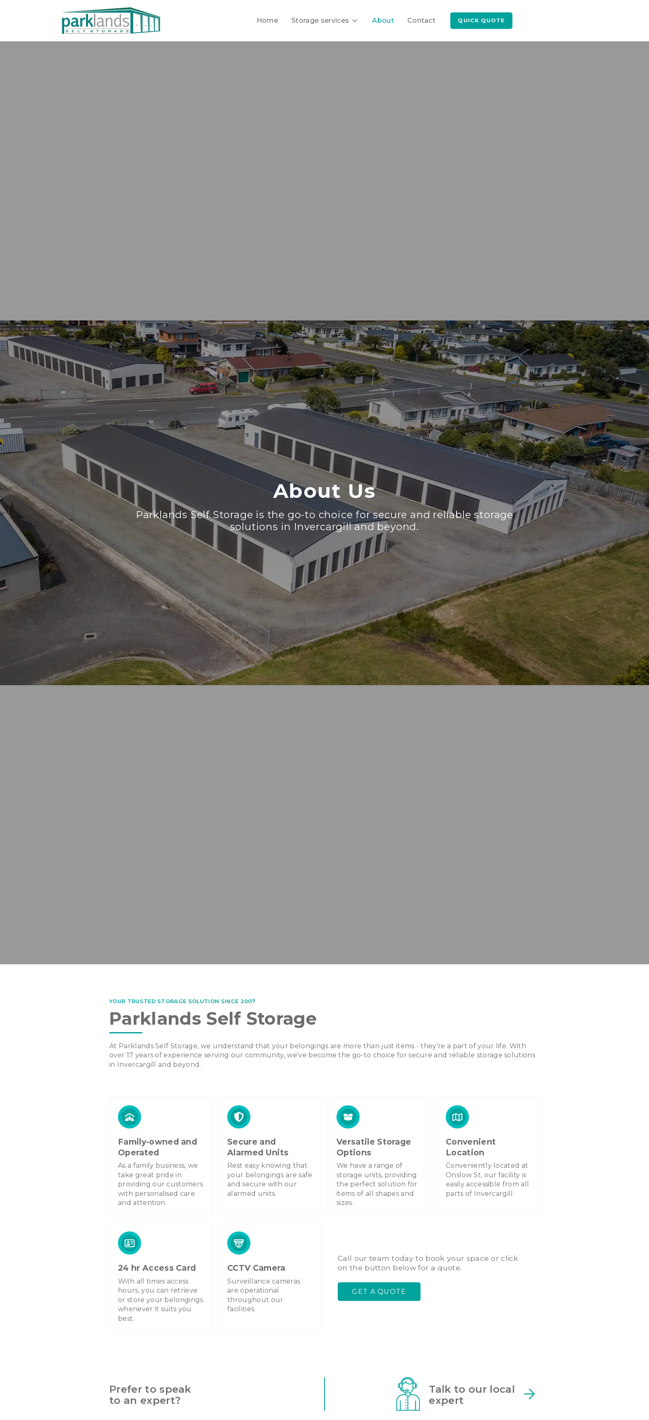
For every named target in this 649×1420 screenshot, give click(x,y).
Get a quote (379, 1292)
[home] (111, 21)
